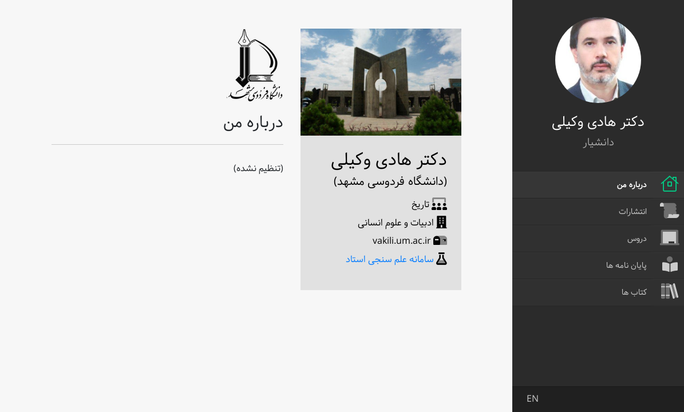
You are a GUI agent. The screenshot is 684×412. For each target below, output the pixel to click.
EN (533, 399)
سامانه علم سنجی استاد (390, 259)
